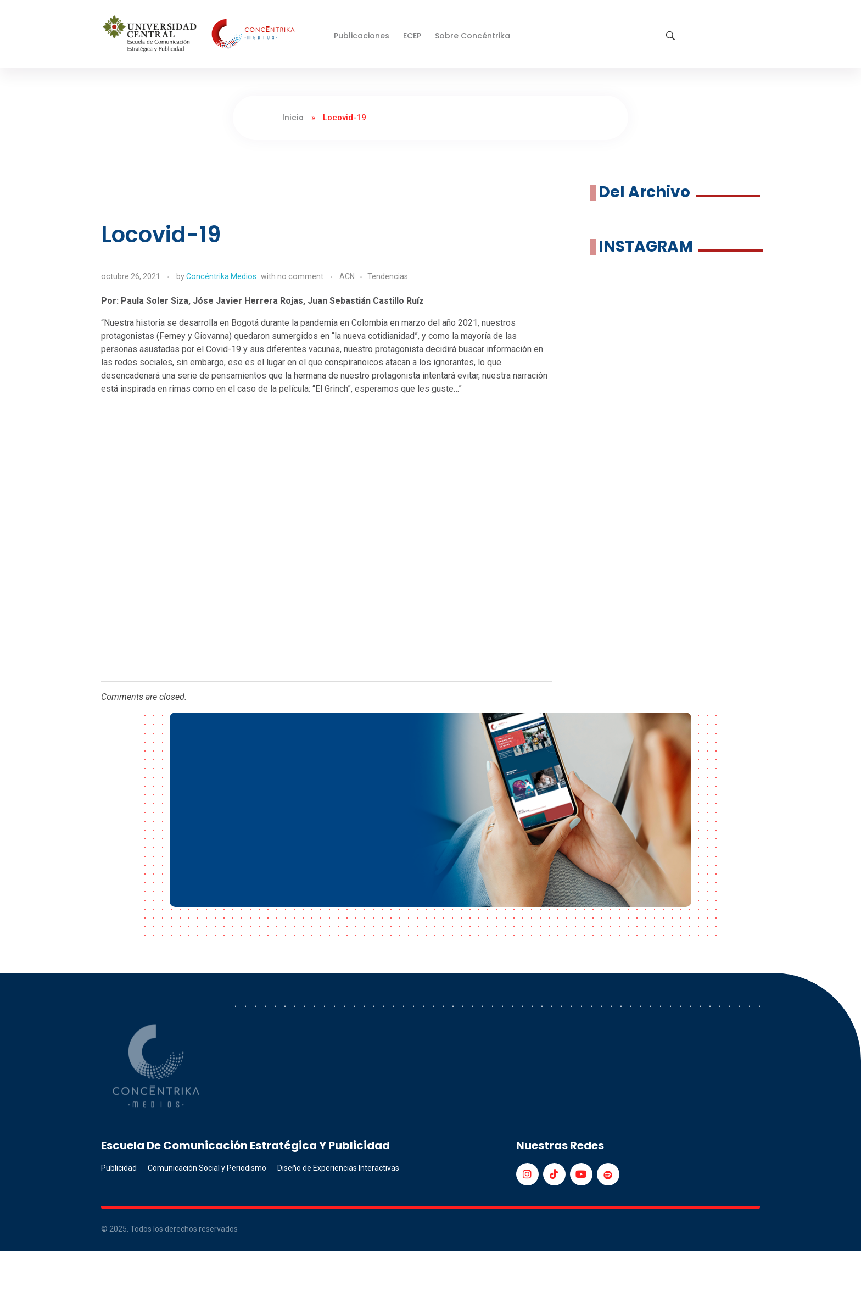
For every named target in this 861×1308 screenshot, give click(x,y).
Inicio (293, 118)
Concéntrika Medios (221, 276)
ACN (347, 276)
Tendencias (387, 276)
